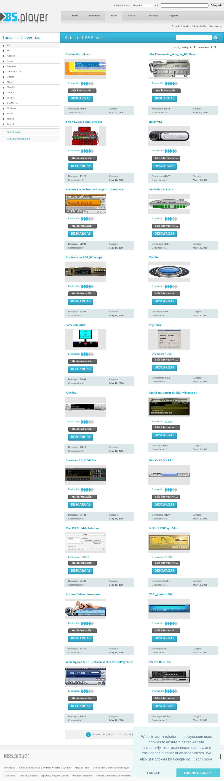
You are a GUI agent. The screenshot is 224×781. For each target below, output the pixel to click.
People (10, 97)
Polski (66, 775)
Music (10, 81)
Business (11, 66)
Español (45, 775)
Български (10, 775)
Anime (10, 61)
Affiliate (67, 767)
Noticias (132, 15)
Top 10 (10, 123)
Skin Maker (13, 132)
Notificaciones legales (119, 767)
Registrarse (215, 26)
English (34, 775)
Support (173, 15)
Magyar (56, 775)
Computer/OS (14, 71)
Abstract (11, 55)
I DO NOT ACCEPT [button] (198, 773)
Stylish (10, 118)
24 (130, 734)
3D (8, 50)
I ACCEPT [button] (154, 773)
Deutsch (23, 775)
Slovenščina (125, 775)
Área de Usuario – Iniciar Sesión (189, 26)
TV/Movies (13, 102)
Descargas (152, 15)
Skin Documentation (18, 138)
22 (119, 734)
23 (124, 734)
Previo (96, 734)
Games (10, 76)
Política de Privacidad (29, 767)
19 (104, 734)
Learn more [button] (202, 759)
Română (100, 775)
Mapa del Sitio (82, 767)
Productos (94, 15)
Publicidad (9, 767)
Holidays (11, 108)
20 (109, 734)
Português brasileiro (82, 775)
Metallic (11, 87)
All (8, 45)
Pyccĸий (111, 775)
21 (114, 734)
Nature (10, 92)
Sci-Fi (10, 113)
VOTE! (169, 353)
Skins (114, 15)
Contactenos (99, 767)
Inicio (75, 15)
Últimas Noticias (51, 767)
